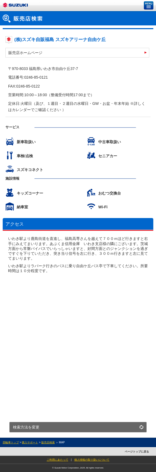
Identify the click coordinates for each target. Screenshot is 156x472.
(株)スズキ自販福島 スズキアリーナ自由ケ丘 (60, 39)
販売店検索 (48, 442)
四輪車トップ (11, 442)
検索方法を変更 (26, 427)
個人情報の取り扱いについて (91, 459)
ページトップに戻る (137, 451)
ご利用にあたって (57, 459)
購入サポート (30, 442)
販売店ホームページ (25, 53)
